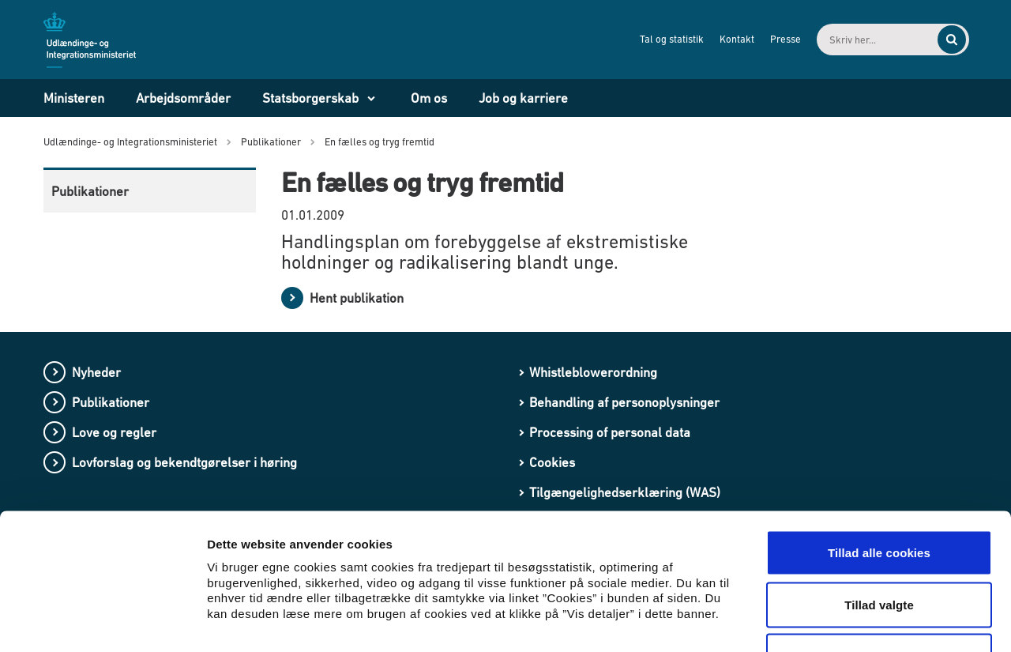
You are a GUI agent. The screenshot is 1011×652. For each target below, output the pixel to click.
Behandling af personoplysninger (624, 402)
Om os (429, 98)
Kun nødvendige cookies (879, 548)
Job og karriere (523, 98)
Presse (772, 39)
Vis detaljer (821, 621)
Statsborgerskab (310, 98)
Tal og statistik (658, 39)
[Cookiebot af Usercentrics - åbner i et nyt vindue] (102, 621)
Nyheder (96, 372)
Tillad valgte (879, 496)
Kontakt (723, 39)
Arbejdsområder (183, 98)
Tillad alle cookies (879, 444)
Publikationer (90, 191)
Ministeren (73, 98)
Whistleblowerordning (593, 372)
